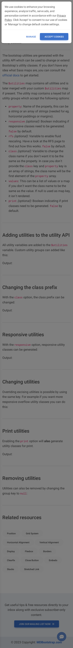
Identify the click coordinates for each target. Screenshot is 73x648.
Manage (31, 36)
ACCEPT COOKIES (54, 36)
